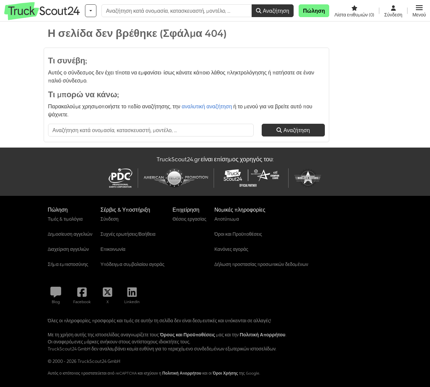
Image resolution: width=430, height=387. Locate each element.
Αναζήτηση (272, 10)
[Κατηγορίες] (90, 10)
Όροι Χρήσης (225, 373)
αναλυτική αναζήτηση (207, 106)
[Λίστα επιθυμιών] (354, 10)
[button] (419, 10)
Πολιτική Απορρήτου (181, 373)
